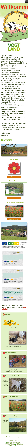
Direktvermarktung (15, 439)
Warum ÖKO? (5, 401)
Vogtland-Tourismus (13, 443)
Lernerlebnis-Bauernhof (13, 444)
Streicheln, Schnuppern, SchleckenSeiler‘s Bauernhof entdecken (5, 384)
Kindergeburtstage (9, 437)
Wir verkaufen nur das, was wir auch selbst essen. (5, 421)
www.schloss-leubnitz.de (18, 446)
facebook (17, 440)
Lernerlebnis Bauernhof (16, 436)
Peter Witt (10, 446)
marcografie (18, 443)
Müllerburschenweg (14, 445)
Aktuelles (16, 437)
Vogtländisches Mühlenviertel (13, 442)
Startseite (8, 436)
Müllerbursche (19, 444)
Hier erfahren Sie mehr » (13, 176)
